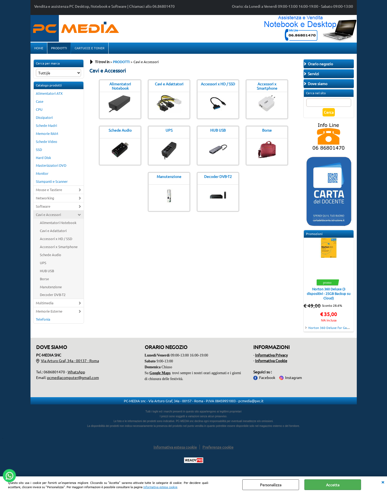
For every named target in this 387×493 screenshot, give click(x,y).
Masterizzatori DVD (51, 166)
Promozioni (314, 235)
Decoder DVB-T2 (53, 295)
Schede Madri (46, 126)
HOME (38, 48)
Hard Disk (43, 158)
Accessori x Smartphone (59, 247)
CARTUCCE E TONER (90, 48)
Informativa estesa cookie (160, 487)
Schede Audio (50, 255)
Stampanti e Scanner (52, 182)
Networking (45, 199)
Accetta (332, 484)
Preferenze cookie (217, 447)
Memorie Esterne (49, 312)
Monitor (42, 174)
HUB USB (47, 271)
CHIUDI (382, 481)
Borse (44, 279)
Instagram (293, 378)
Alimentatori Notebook (58, 223)
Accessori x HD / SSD (56, 239)
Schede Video (46, 142)
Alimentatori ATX (49, 94)
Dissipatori (44, 118)
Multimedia (44, 304)
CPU (39, 110)
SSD (39, 150)
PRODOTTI (59, 48)
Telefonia (43, 320)
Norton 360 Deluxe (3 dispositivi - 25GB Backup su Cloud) (328, 294)
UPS (43, 263)
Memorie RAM (47, 134)
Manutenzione (51, 287)
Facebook (267, 378)
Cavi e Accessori (48, 215)
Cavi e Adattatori (53, 231)
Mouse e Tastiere (49, 190)
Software (43, 207)
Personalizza (270, 484)
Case (39, 102)
